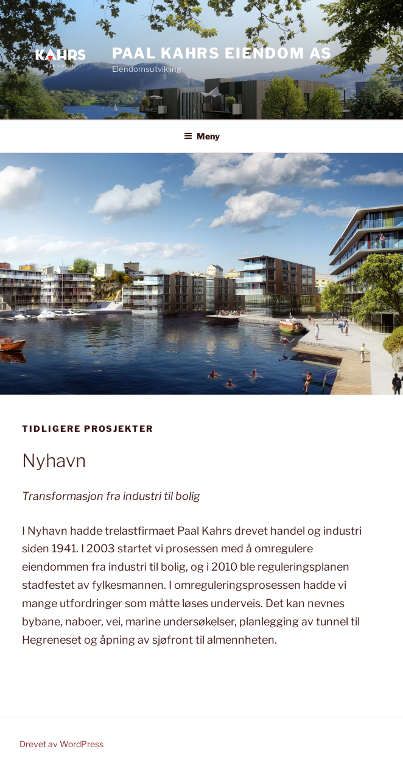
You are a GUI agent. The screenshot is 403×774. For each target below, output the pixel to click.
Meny (202, 136)
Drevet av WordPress (61, 744)
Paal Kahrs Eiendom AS (222, 53)
